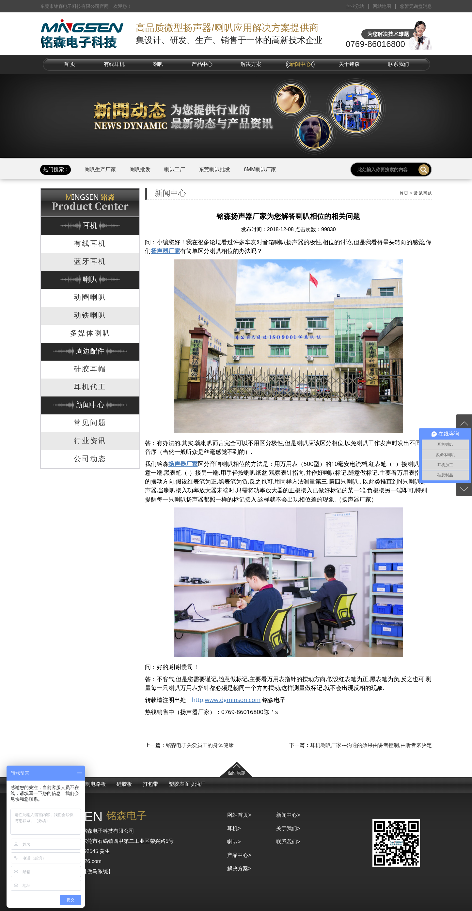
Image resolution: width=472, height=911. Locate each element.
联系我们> (288, 841)
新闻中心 (300, 64)
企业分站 (355, 6)
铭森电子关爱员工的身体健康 (200, 745)
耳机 (90, 225)
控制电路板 (93, 784)
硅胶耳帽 (90, 369)
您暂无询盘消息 (416, 6)
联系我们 (398, 64)
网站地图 (382, 6)
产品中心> (239, 855)
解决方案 (251, 64)
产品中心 (202, 64)
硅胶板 (124, 784)
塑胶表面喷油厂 (187, 784)
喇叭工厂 (174, 169)
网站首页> (239, 815)
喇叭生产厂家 (100, 169)
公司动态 (90, 459)
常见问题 (90, 423)
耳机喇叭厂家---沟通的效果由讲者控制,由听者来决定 (371, 745)
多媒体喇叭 (90, 333)
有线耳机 (114, 64)
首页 (403, 193)
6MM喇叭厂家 (260, 169)
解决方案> (239, 868)
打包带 (150, 784)
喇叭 (158, 64)
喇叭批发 (140, 169)
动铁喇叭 (90, 315)
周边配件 (90, 351)
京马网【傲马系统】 (89, 871)
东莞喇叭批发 (214, 169)
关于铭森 (349, 64)
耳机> (234, 828)
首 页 (69, 64)
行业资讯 (90, 441)
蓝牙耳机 (90, 261)
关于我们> (288, 828)
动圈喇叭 (90, 297)
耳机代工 (90, 387)
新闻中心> (288, 815)
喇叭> (234, 841)
